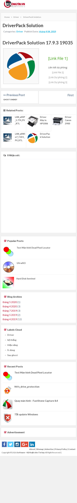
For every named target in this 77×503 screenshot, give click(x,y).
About (32, 449)
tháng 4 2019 (10, 319)
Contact (71, 449)
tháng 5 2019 (10, 314)
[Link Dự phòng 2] (58, 77)
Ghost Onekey (10, 99)
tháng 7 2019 (10, 310)
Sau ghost (12, 355)
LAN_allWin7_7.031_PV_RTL (20, 137)
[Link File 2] (58, 72)
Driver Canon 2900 (68, 120)
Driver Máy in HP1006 (44, 120)
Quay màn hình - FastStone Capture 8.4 (36, 400)
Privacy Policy (61, 449)
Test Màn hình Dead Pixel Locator (33, 247)
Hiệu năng (12, 345)
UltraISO (21, 263)
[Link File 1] (58, 58)
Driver (19, 31)
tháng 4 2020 (10, 306)
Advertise (49, 449)
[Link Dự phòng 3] (58, 82)
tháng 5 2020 (10, 302)
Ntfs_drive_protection (26, 386)
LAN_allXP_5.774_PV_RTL (20, 120)
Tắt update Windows (26, 414)
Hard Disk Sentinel (25, 278)
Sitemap (39, 449)
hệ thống (11, 340)
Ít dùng (11, 350)
